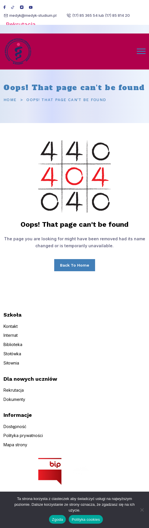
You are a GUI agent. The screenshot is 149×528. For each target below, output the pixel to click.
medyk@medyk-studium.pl (33, 15)
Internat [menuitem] (10, 338)
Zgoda (57, 519)
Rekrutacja (21, 24)
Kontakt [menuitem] (10, 329)
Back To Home (74, 265)
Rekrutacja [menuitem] (13, 393)
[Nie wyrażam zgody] (142, 510)
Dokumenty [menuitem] (14, 402)
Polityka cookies (86, 519)
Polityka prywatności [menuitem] (23, 438)
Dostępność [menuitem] (14, 429)
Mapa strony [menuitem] (15, 448)
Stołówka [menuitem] (12, 357)
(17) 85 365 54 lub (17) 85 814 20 (101, 15)
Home (10, 100)
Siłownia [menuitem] (11, 366)
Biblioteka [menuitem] (12, 347)
